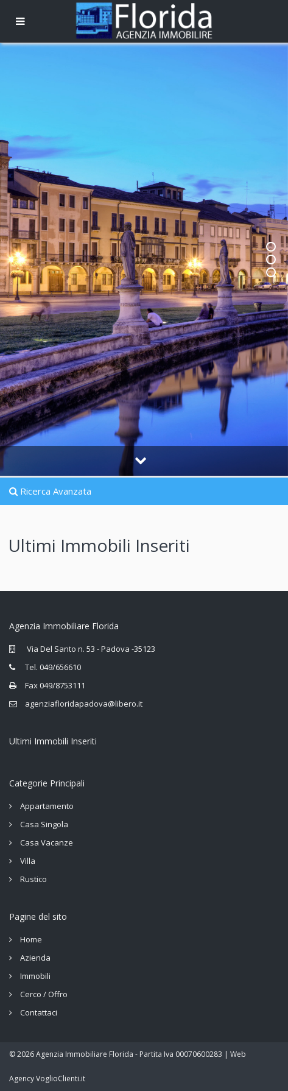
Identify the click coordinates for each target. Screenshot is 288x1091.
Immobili (35, 975)
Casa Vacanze (46, 842)
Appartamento (47, 805)
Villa (27, 860)
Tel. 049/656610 (53, 667)
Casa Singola (44, 824)
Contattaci (38, 1012)
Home (31, 939)
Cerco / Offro (44, 994)
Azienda (35, 957)
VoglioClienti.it (60, 1078)
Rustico (33, 879)
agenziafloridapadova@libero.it (83, 703)
